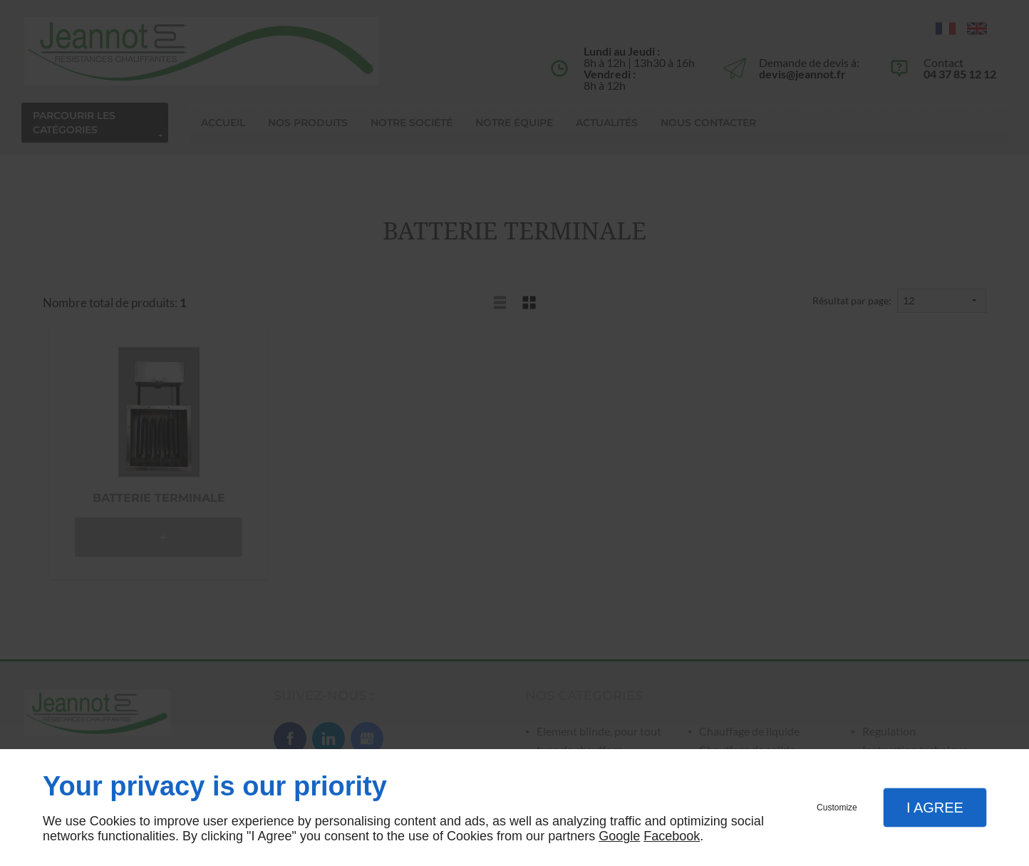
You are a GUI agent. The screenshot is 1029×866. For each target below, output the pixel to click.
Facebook (671, 836)
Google (619, 836)
